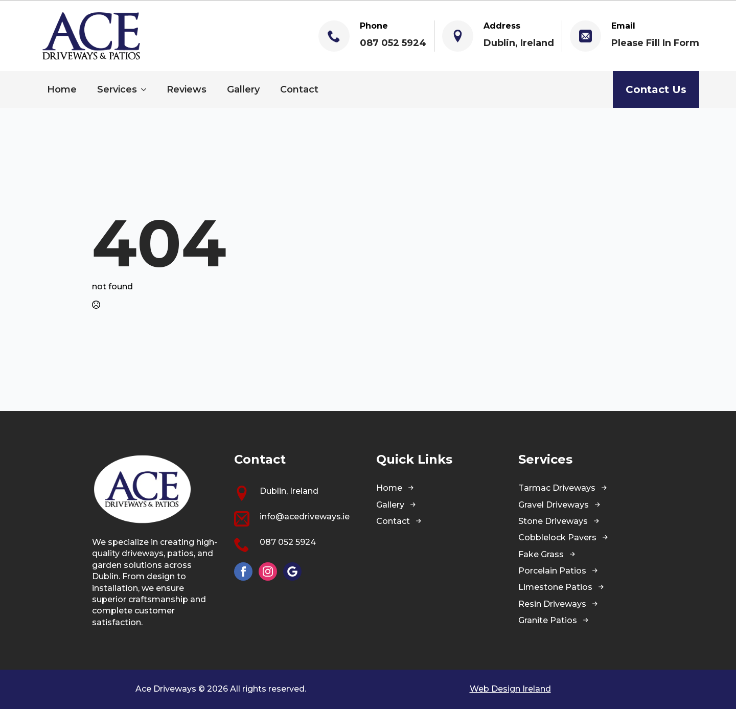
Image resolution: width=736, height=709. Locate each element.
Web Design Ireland (510, 689)
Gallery (243, 89)
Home (62, 89)
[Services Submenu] (146, 89)
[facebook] (243, 571)
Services (117, 89)
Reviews (186, 89)
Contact (299, 89)
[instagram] (268, 571)
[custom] (292, 571)
